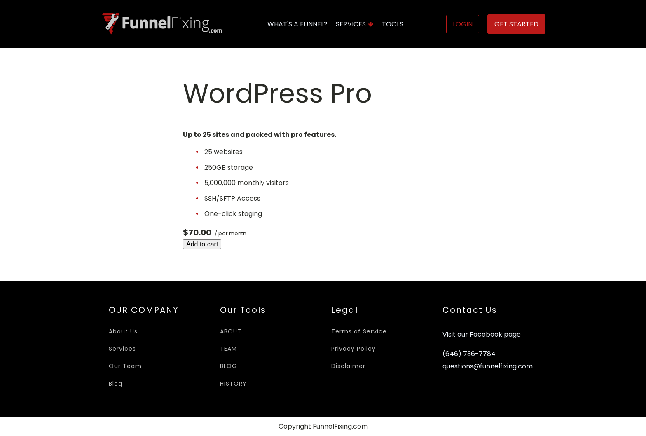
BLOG (228, 366)
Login (463, 24)
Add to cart (202, 244)
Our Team (125, 366)
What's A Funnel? (297, 24)
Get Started (516, 24)
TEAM (228, 349)
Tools (392, 24)
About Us (123, 331)
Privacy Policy (353, 349)
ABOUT (230, 331)
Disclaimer (348, 366)
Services (355, 24)
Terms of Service (359, 331)
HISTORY (233, 384)
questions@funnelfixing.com (487, 366)
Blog (115, 384)
